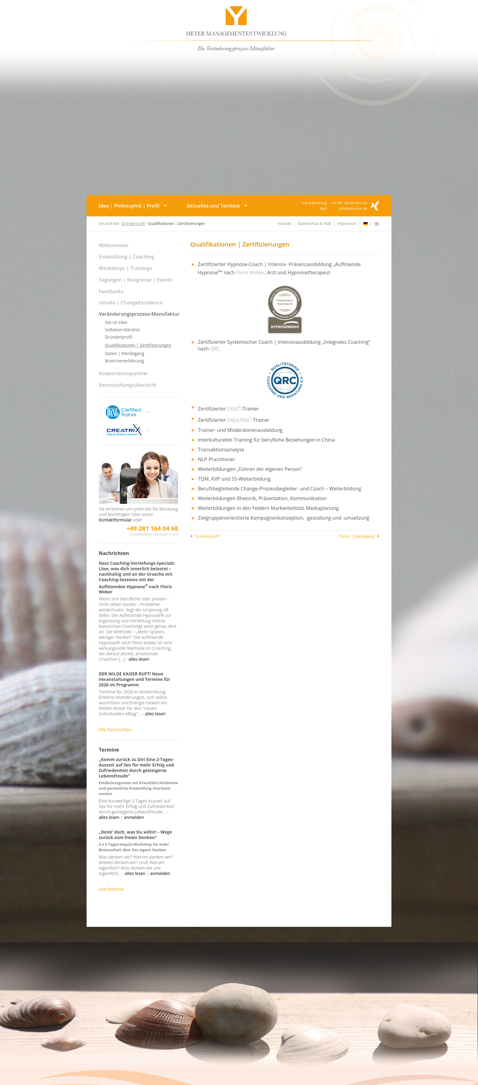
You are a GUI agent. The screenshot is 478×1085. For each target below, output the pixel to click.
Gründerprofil (133, 223)
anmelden (134, 817)
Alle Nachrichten (115, 729)
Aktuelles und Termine (213, 205)
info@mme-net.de (353, 208)
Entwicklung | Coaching (126, 256)
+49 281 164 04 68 (152, 528)
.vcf (363, 203)
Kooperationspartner (123, 373)
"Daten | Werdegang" (357, 536)
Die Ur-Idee (116, 322)
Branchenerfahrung (124, 361)
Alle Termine (111, 889)
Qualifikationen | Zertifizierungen (138, 345)
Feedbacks (111, 291)
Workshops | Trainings (125, 268)
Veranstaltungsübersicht (128, 385)
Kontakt (284, 223)
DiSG (234, 408)
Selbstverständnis (122, 330)
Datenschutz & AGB (314, 223)
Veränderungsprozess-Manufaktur (139, 314)
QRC (215, 348)
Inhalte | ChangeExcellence (131, 302)
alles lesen (139, 659)
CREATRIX (239, 420)
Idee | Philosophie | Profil (129, 205)
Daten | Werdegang (124, 353)
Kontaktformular (115, 520)
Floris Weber (250, 272)
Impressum (347, 223)
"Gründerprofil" (207, 536)
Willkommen (113, 245)
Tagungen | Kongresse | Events (135, 279)
